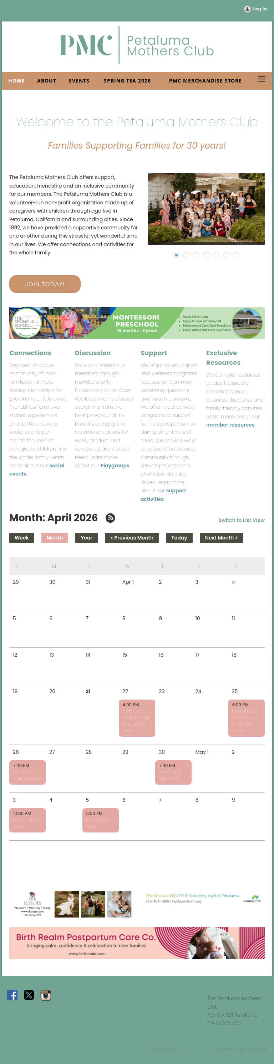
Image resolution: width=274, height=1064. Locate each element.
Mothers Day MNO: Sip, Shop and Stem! (245, 721)
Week (22, 537)
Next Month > (221, 537)
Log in (260, 8)
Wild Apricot (197, 1049)
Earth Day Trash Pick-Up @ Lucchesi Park (136, 721)
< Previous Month (131, 537)
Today (179, 537)
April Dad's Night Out (169, 775)
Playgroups (115, 465)
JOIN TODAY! (45, 284)
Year (86, 537)
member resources (230, 424)
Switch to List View (242, 520)
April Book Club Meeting (27, 775)
